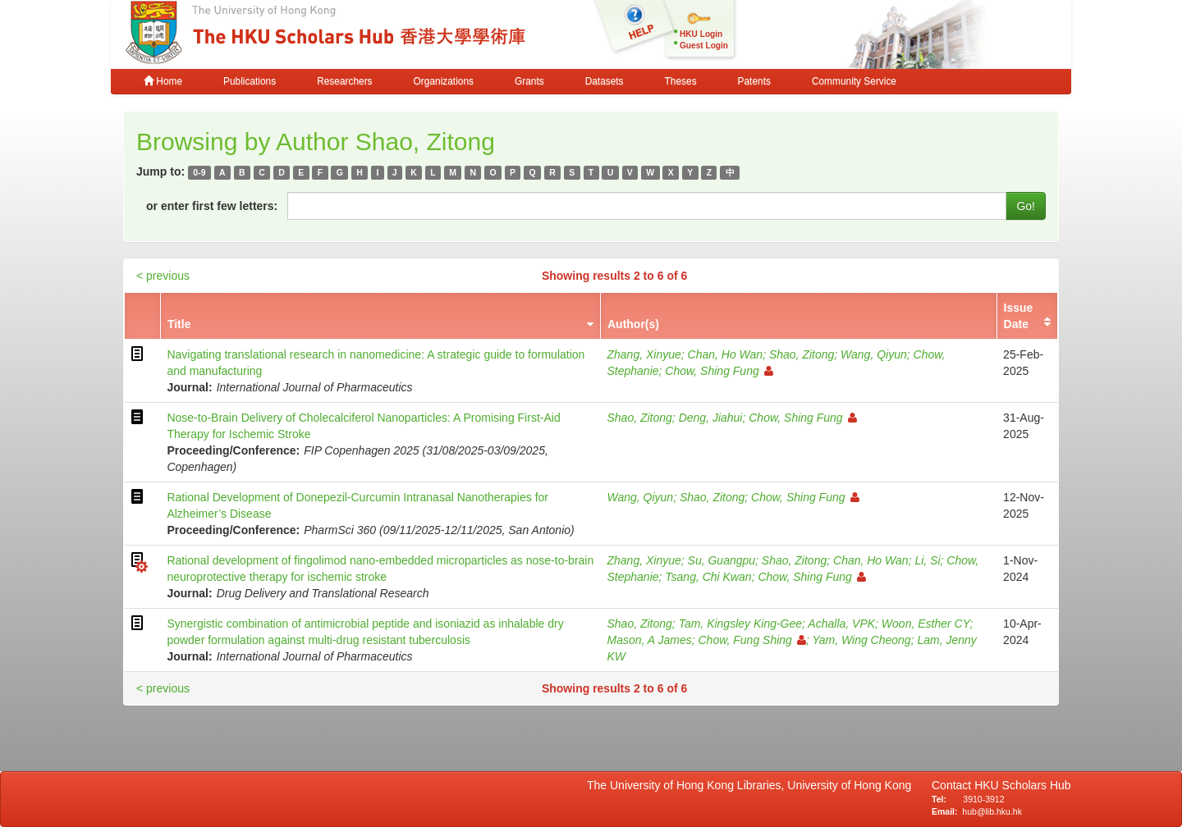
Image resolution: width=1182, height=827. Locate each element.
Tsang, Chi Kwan (708, 576)
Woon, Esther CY (926, 623)
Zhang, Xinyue (643, 354)
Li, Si (927, 560)
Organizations (444, 81)
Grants (529, 81)
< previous (163, 275)
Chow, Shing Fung (718, 370)
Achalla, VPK (841, 623)
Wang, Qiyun (874, 354)
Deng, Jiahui (711, 417)
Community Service (854, 81)
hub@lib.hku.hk (992, 811)
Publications (249, 81)
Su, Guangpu (722, 560)
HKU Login (701, 34)
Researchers (344, 81)
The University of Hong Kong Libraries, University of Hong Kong (752, 785)
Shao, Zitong (801, 354)
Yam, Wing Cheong (861, 640)
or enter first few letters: (211, 205)
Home (163, 81)
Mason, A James (649, 640)
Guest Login (704, 45)
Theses (681, 81)
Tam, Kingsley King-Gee (740, 623)
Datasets (604, 81)
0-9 (199, 172)
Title (179, 324)
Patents (754, 81)
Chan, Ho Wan (725, 354)
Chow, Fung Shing (751, 640)
